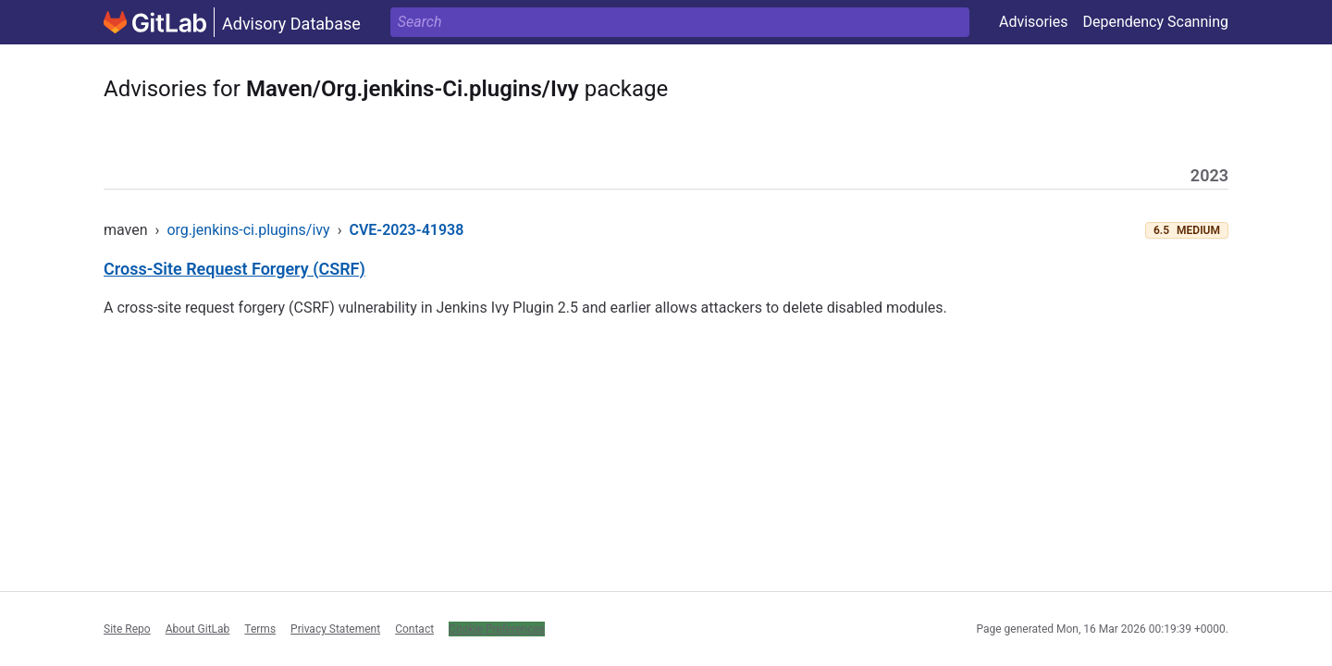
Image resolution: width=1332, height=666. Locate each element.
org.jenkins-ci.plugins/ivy (247, 230)
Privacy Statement (335, 629)
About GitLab (198, 629)
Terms (260, 629)
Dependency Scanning (1155, 22)
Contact (414, 629)
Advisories (1033, 22)
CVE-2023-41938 (406, 230)
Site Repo (127, 629)
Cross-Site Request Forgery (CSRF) (234, 268)
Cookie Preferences (497, 629)
